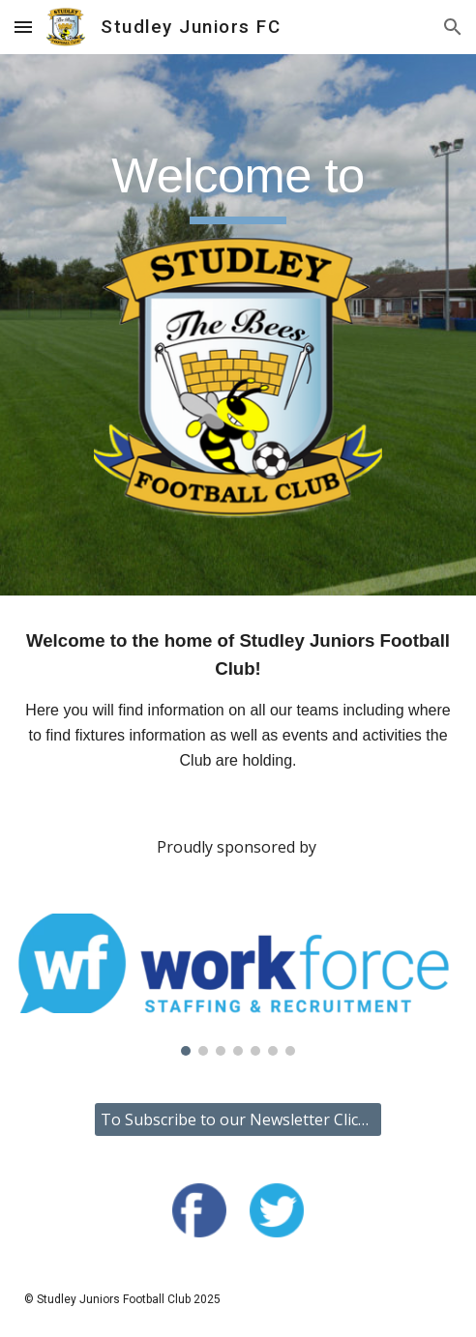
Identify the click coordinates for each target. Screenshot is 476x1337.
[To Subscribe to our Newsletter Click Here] (237, 1119)
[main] (237, 184)
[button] (23, 26)
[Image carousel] (238, 985)
